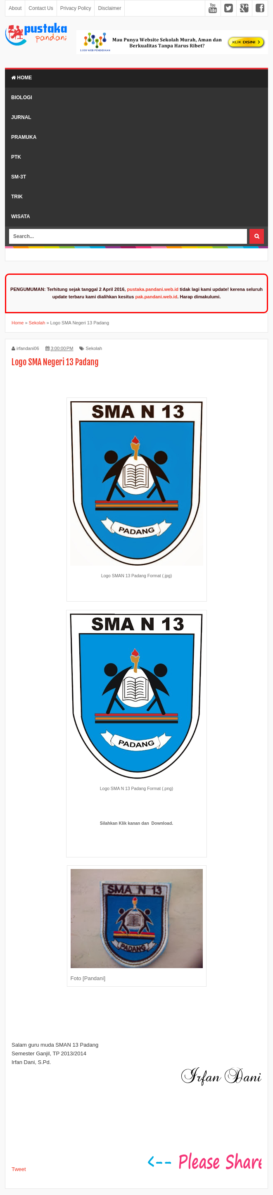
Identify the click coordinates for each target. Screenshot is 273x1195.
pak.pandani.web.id (156, 296)
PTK (16, 157)
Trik (17, 197)
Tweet (19, 1169)
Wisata (20, 216)
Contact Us (40, 8)
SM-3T (18, 177)
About (15, 8)
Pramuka (23, 137)
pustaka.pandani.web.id (152, 289)
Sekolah (93, 348)
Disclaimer (109, 8)
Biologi (21, 97)
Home (21, 78)
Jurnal (21, 117)
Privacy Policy (75, 8)
